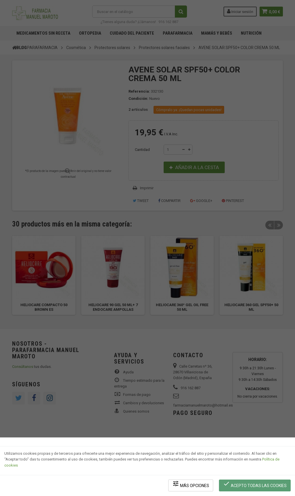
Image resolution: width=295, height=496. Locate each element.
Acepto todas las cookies (255, 484)
